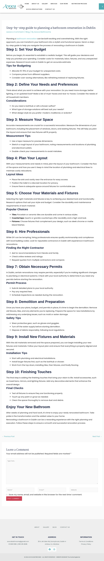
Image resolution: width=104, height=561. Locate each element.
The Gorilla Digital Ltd (74, 557)
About (36, 527)
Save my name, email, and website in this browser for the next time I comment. (45, 494)
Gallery (45, 4)
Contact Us (50, 9)
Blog (28, 32)
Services (54, 4)
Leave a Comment (15, 32)
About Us (35, 4)
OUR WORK (64, 4)
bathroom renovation (27, 38)
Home (27, 4)
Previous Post (8, 436)
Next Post (97, 436)
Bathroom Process (79, 4)
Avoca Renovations (34, 9)
